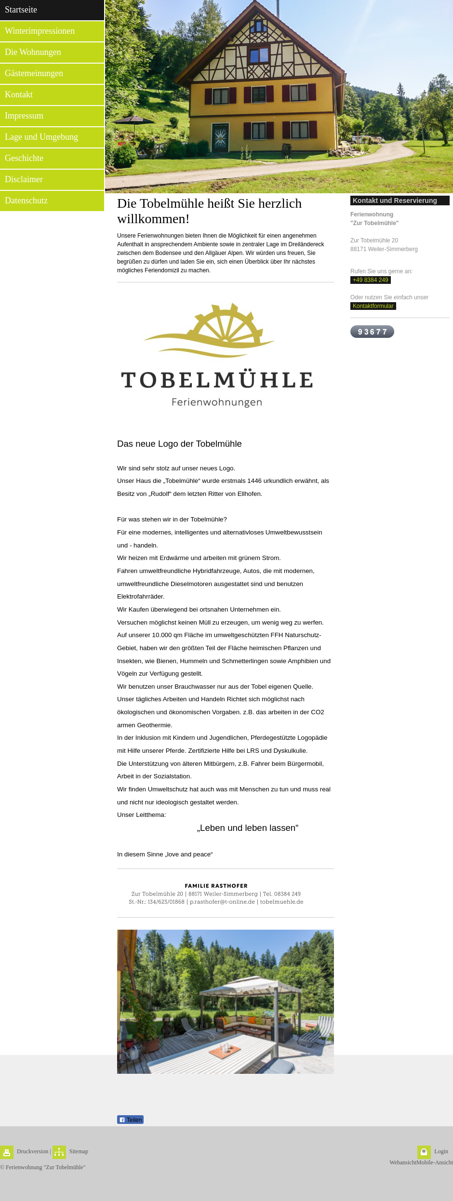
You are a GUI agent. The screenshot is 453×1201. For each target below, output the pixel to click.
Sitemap (78, 1151)
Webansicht (402, 1162)
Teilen (130, 1120)
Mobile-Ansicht (434, 1162)
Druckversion (32, 1151)
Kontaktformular (373, 306)
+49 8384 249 (370, 280)
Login (441, 1151)
